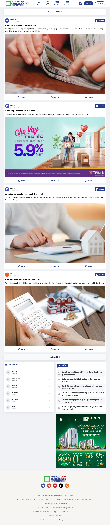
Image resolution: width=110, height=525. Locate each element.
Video (13, 406)
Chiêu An (12, 105)
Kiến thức (14, 371)
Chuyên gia (15, 399)
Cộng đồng (15, 392)
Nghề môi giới (16, 378)
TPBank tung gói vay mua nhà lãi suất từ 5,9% (21, 111)
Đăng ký (88, 3)
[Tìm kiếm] (27, 3)
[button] (88, 97)
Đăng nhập (100, 3)
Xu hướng (14, 385)
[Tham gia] (49, 372)
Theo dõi (100, 20)
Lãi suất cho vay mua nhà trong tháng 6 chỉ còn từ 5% (24, 194)
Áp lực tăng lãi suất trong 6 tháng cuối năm (20, 25)
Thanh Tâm (13, 19)
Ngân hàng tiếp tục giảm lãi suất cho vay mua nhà (22, 279)
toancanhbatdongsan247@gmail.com (57, 520)
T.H (11, 274)
